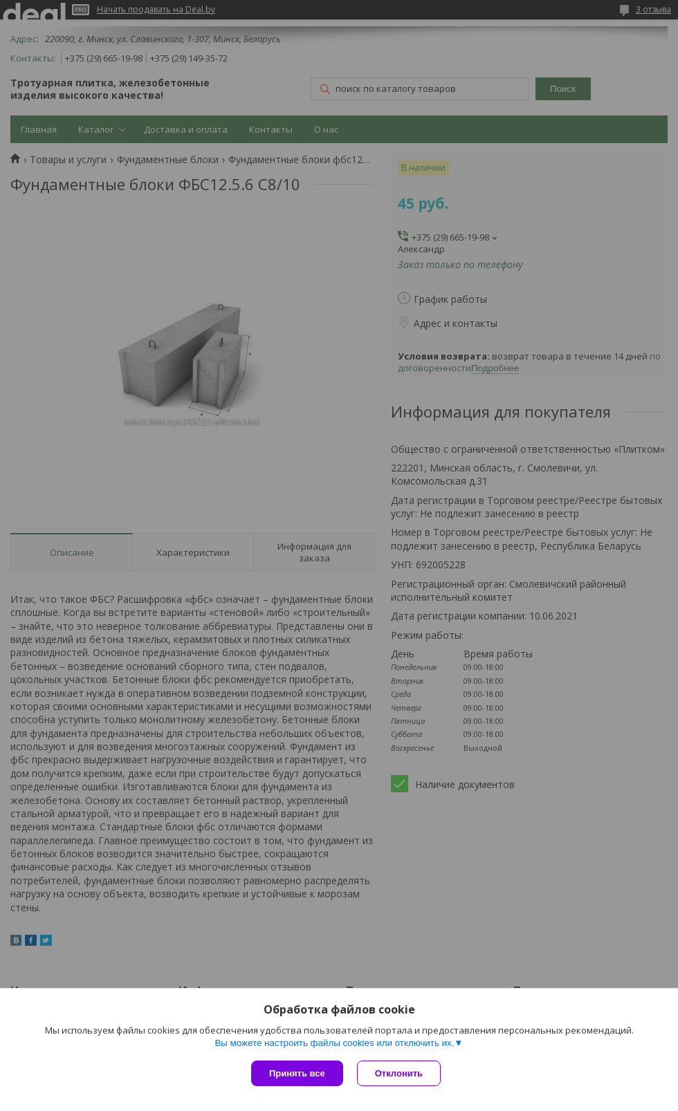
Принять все (297, 1073)
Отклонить (399, 1073)
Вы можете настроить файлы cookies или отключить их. (334, 1043)
